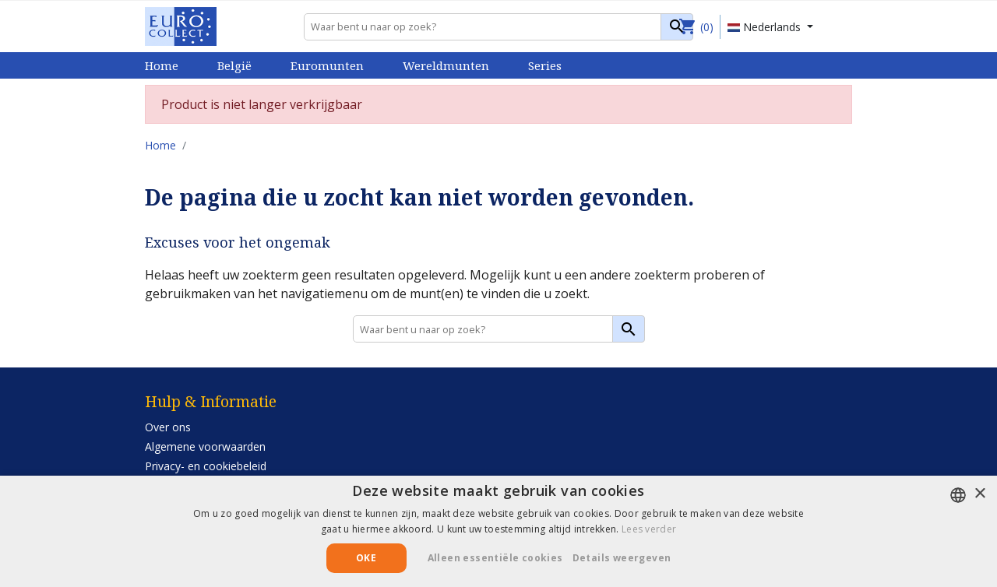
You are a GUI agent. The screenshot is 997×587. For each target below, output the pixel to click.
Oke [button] (366, 557)
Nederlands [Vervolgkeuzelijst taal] (765, 26)
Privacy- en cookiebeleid (205, 466)
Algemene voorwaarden (205, 446)
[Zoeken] (498, 26)
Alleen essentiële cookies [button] (495, 557)
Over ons (168, 427)
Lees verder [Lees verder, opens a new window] (649, 529)
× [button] (979, 494)
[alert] (498, 531)
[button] (627, 558)
